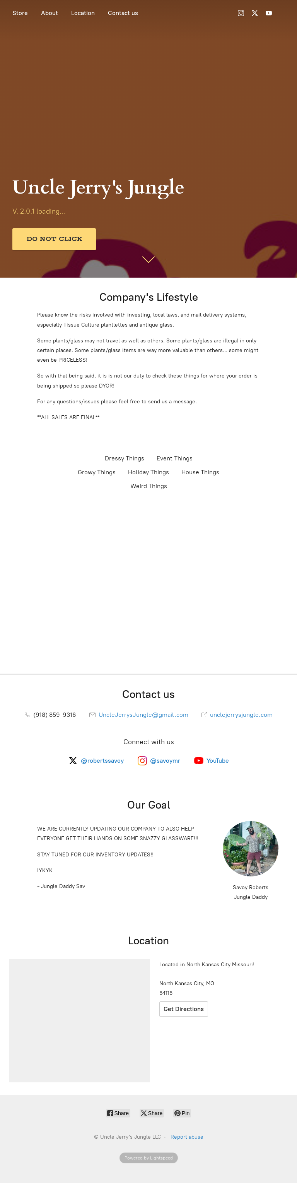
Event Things (175, 458)
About (49, 13)
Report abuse (187, 1137)
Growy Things (97, 472)
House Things (200, 472)
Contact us (123, 13)
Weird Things (148, 486)
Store (20, 13)
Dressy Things (124, 458)
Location (83, 13)
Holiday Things (148, 472)
